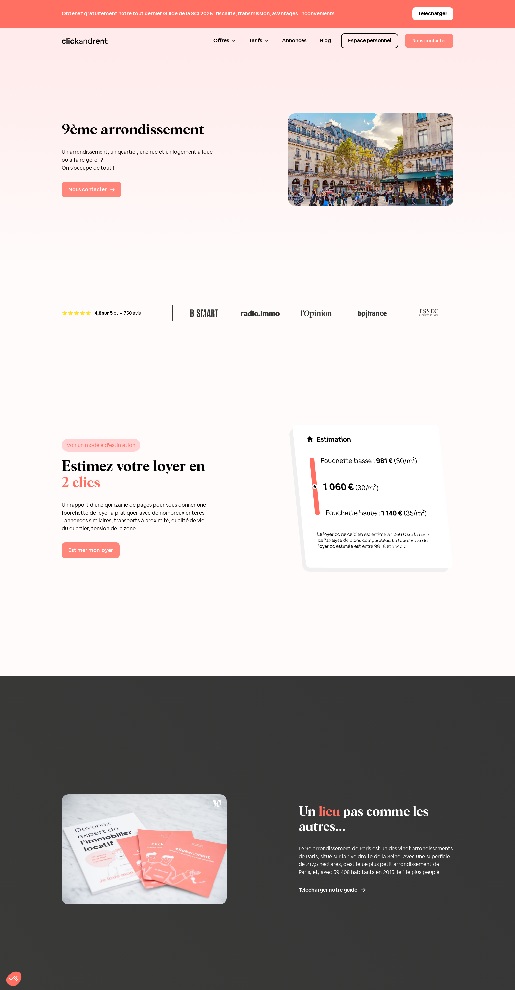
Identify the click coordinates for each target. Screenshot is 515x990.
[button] (224, 41)
